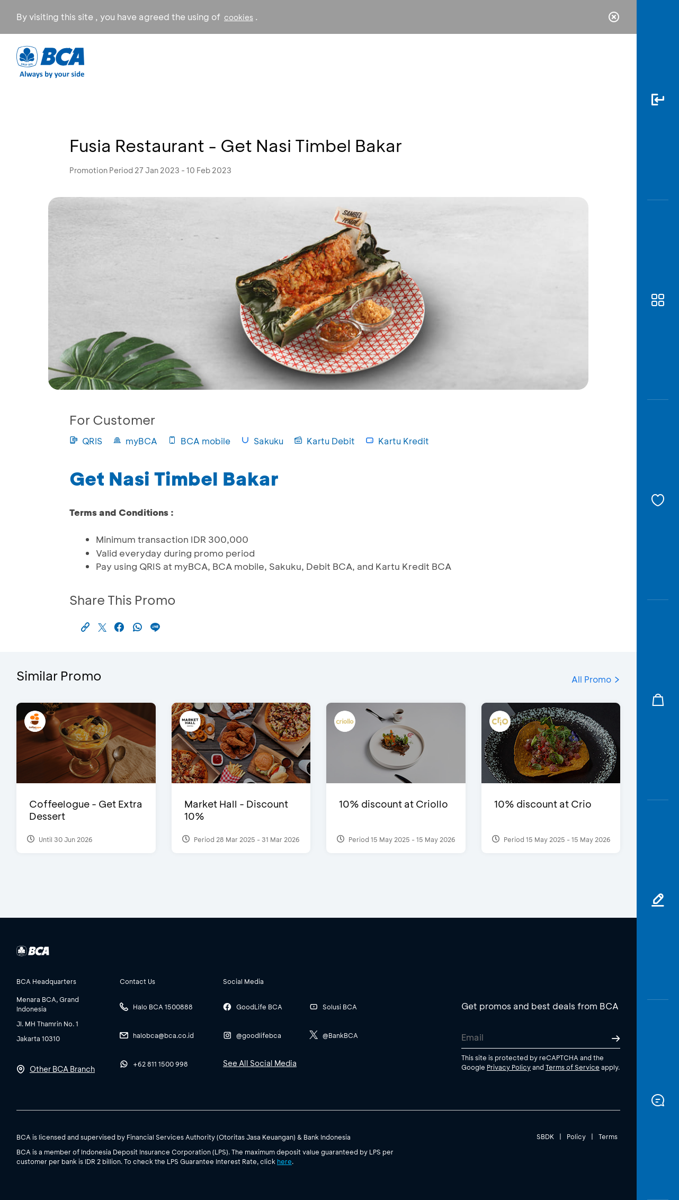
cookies (238, 17)
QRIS (85, 440)
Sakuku (262, 440)
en (610, 62)
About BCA (379, 61)
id (592, 62)
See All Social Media (260, 1063)
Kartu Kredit (397, 440)
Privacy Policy (509, 1067)
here (284, 1161)
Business (304, 61)
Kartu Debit (324, 440)
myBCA (135, 440)
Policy (576, 1136)
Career (450, 61)
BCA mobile (199, 440)
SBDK (545, 1136)
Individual (233, 61)
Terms (608, 1136)
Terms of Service (573, 1067)
